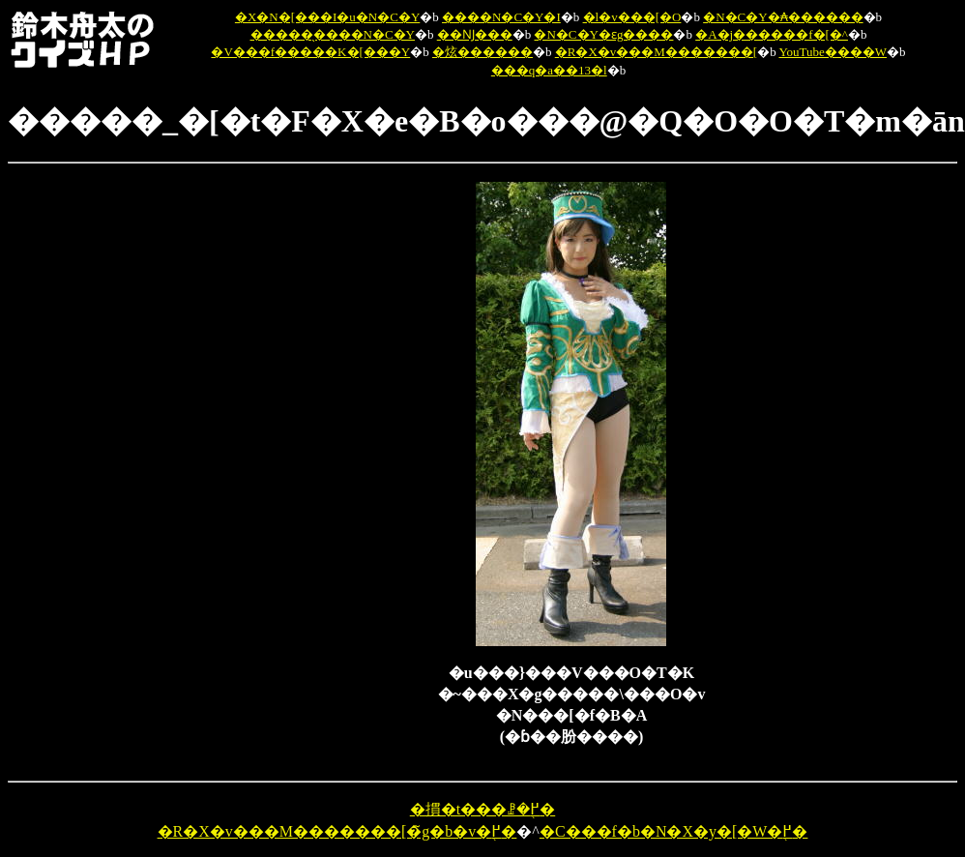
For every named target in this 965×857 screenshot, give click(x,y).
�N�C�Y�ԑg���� (603, 34)
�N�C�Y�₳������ (783, 17)
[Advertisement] (337, 472)
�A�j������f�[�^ (771, 34)
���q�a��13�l (549, 70)
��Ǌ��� (474, 34)
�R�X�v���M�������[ (656, 51)
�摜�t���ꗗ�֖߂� (482, 809)
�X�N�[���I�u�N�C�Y (327, 17)
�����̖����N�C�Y (332, 34)
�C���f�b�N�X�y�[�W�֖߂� (674, 831)
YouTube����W (832, 51)
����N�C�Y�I (501, 17)
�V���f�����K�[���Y (310, 51)
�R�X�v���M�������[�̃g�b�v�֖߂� (337, 831)
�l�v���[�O (632, 17)
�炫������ (482, 51)
